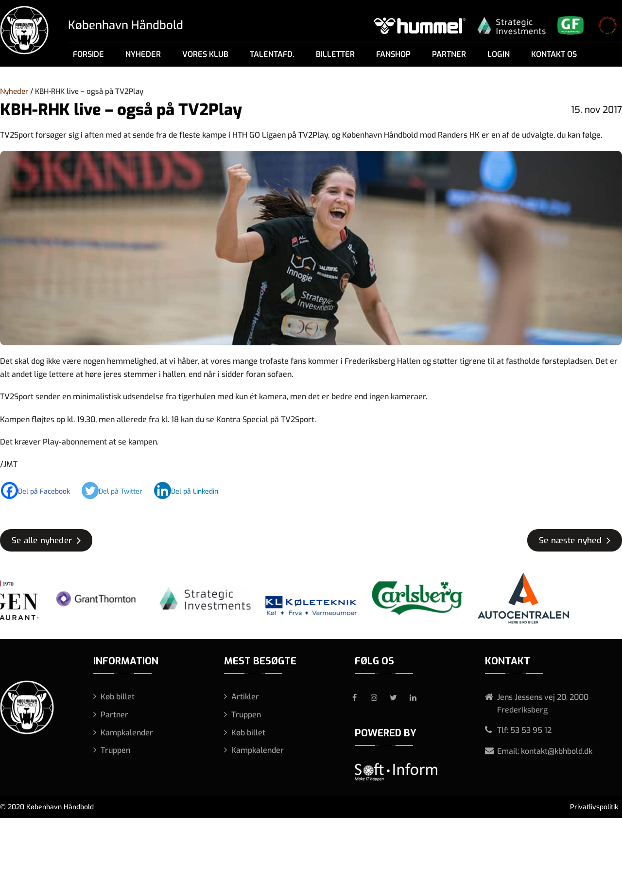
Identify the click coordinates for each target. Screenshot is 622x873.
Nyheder (143, 54)
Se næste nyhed (570, 540)
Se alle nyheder (42, 540)
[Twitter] (117, 490)
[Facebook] (40, 490)
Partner (449, 54)
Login (498, 54)
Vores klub (205, 54)
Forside (88, 54)
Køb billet (118, 697)
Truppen (115, 750)
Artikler (245, 697)
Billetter (335, 54)
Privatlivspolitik (594, 807)
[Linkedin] (191, 490)
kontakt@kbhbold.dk (556, 751)
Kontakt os (554, 54)
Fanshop (393, 54)
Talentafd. (272, 54)
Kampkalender (127, 733)
